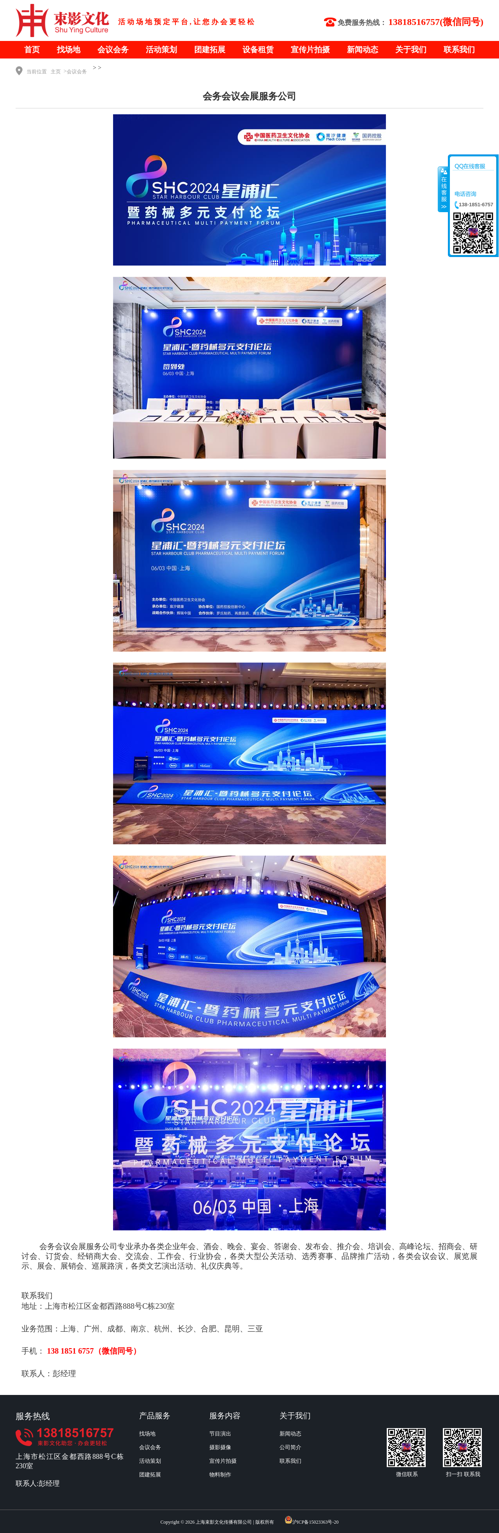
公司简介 (290, 1447)
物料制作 (220, 1475)
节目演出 (220, 1434)
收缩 (443, 189)
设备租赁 (258, 49)
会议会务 (113, 49)
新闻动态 (362, 49)
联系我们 (459, 49)
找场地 (68, 49)
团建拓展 (209, 49)
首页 (32, 49)
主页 (56, 71)
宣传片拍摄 (310, 49)
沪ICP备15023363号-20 (315, 1522)
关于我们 (410, 49)
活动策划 (161, 49)
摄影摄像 (220, 1447)
